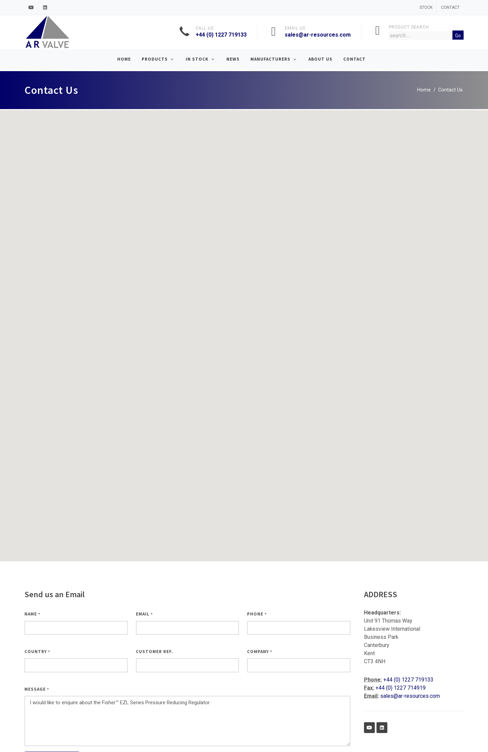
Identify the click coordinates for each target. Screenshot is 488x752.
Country (37, 651)
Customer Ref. (154, 651)
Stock (426, 7)
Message (36, 689)
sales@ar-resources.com (318, 35)
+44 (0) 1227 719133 (221, 35)
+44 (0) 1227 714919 (400, 688)
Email (144, 614)
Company (259, 651)
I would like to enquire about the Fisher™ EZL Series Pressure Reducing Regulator (187, 721)
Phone (257, 614)
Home (424, 90)
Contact (450, 7)
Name (32, 614)
